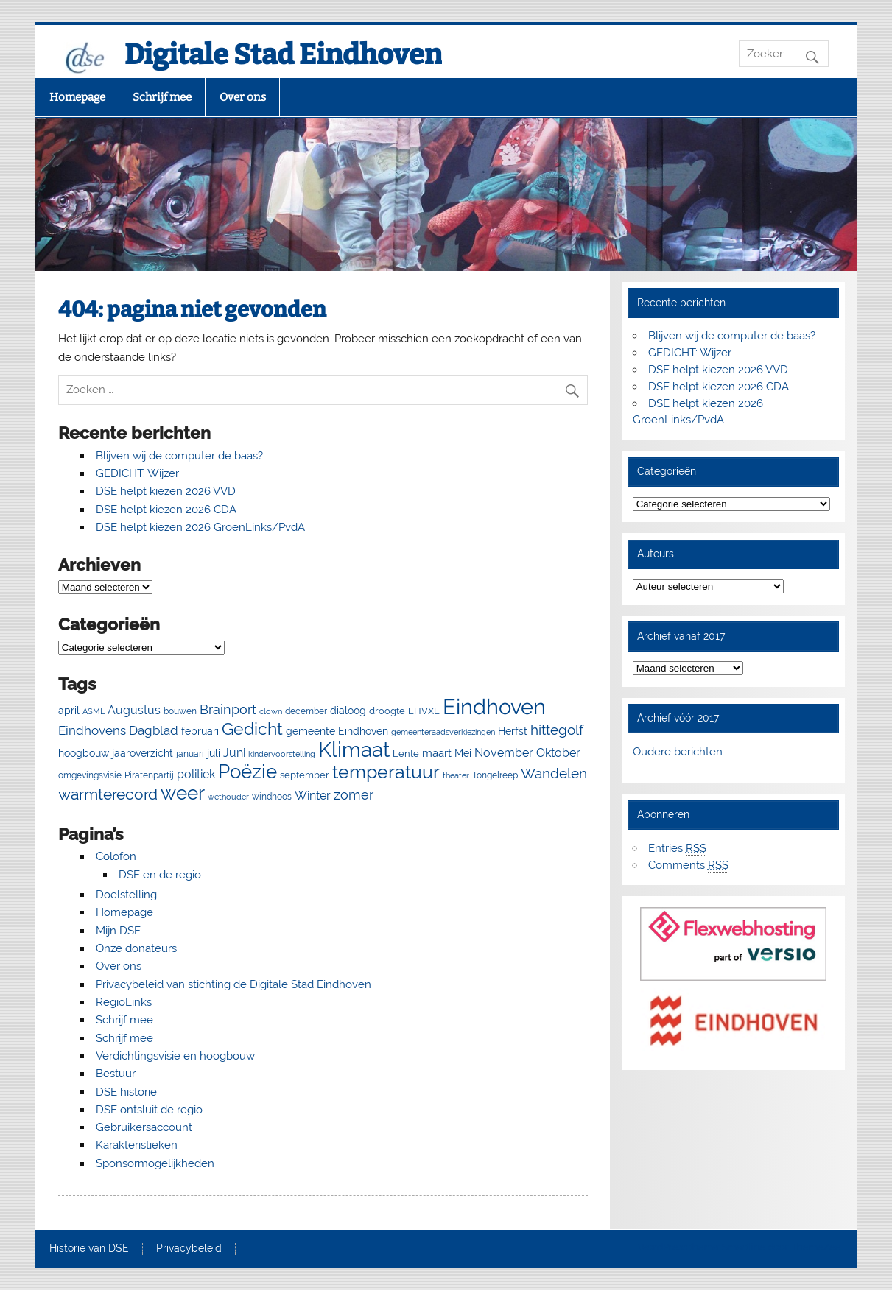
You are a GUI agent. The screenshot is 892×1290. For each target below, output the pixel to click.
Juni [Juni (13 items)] (234, 753)
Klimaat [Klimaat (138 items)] (354, 750)
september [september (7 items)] (304, 774)
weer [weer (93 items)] (183, 793)
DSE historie (126, 1092)
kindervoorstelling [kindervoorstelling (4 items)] (281, 754)
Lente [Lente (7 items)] (406, 753)
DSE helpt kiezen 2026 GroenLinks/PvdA (200, 527)
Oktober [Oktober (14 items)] (558, 753)
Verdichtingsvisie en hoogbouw (175, 1055)
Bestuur (116, 1073)
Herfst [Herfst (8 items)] (512, 731)
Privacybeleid (189, 1249)
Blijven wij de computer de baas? (179, 455)
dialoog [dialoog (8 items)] (348, 710)
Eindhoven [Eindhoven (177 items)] (494, 706)
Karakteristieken (137, 1145)
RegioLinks (124, 1002)
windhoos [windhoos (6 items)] (272, 796)
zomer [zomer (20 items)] (353, 795)
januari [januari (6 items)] (190, 753)
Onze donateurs (136, 948)
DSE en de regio (160, 874)
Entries (677, 849)
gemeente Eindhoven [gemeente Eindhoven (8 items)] (337, 731)
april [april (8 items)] (69, 710)
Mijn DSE (118, 930)
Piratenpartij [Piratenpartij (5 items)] (149, 775)
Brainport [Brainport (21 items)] (228, 709)
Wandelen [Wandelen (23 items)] (554, 773)
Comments (688, 866)
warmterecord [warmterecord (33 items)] (108, 794)
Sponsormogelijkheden (155, 1163)
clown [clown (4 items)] (270, 711)
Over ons (243, 97)
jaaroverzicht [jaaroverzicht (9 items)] (142, 753)
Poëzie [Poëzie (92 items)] (247, 772)
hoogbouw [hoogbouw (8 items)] (83, 753)
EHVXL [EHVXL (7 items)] (424, 710)
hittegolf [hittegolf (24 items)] (556, 730)
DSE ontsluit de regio (149, 1109)
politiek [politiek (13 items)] (196, 774)
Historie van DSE (89, 1249)
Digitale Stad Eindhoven (283, 54)
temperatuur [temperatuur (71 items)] (386, 772)
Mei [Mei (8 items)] (462, 753)
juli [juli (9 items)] (213, 753)
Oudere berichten (678, 751)
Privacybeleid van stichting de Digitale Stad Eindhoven (233, 984)
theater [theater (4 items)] (456, 775)
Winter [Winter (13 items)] (313, 796)
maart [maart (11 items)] (437, 753)
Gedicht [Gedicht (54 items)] (252, 729)
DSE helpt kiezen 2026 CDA (166, 509)
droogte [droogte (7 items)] (387, 710)
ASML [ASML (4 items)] (93, 711)
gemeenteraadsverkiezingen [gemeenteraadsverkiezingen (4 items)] (443, 731)
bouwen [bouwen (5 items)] (180, 711)
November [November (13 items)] (503, 753)
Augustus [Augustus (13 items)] (134, 710)
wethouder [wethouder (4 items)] (228, 796)
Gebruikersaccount (144, 1127)
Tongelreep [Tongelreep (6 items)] (495, 774)
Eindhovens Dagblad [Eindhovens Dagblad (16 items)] (118, 730)
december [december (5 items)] (306, 711)
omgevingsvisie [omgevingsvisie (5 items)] (90, 775)
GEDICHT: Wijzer (137, 473)
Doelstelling (126, 894)
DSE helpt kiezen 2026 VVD (166, 491)
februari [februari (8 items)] (200, 731)
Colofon (116, 856)
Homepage (77, 97)
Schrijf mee (162, 97)
